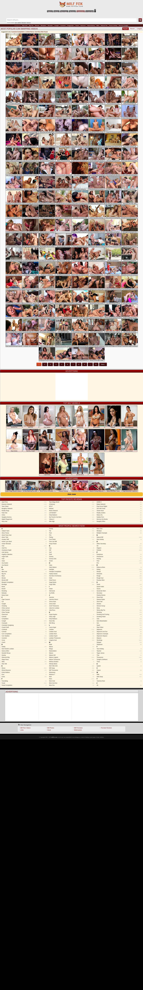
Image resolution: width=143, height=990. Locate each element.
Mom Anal (71, 681)
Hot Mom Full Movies (71, 576)
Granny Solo (71, 558)
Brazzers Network (24, 504)
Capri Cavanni (24, 599)
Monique (119, 531)
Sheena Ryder (119, 599)
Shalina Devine (119, 595)
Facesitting (24, 681)
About (49, 730)
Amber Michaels (24, 543)
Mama (71, 646)
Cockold (24, 616)
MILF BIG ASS (71, 666)
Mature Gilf (71, 655)
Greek (71, 561)
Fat (71, 531)
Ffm (71, 535)
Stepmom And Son (119, 631)
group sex (28, 22)
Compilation (24, 619)
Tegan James (119, 653)
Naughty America (24, 517)
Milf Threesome (71, 670)
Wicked (71, 508)
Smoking (119, 612)
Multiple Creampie (119, 533)
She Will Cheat (119, 508)
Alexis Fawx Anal (24, 535)
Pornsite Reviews (106, 728)
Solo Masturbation (119, 621)
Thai (119, 655)
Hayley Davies (71, 573)
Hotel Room (71, 580)
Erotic (24, 676)
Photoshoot (119, 556)
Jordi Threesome (71, 606)
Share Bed (119, 597)
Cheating (24, 606)
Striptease (119, 644)
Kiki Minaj (71, 623)
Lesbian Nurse (29, 32)
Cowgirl (56, 25)
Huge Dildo (71, 584)
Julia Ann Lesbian (71, 608)
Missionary (71, 672)
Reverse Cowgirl (123, 25)
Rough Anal (119, 578)
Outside (119, 550)
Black (24, 576)
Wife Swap (119, 676)
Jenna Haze (71, 601)
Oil (119, 546)
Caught (24, 603)
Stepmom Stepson (119, 636)
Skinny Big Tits (119, 610)
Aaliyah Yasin (24, 531)
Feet (71, 533)
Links (22, 730)
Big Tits (31, 25)
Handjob (71, 569)
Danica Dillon (24, 651)
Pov (119, 563)
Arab (24, 558)
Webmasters (78, 730)
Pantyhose (119, 554)
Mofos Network (71, 510)
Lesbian (71, 629)
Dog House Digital (119, 506)
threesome (24, 22)
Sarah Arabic (119, 586)
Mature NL (119, 515)
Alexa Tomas (24, 533)
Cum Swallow (24, 636)
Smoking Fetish (119, 616)
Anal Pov (24, 548)
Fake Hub (24, 513)
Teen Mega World (71, 502)
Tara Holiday (119, 649)
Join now (71, 494)
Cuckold (24, 631)
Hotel (71, 578)
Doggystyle (70, 25)
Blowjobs (43, 25)
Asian (24, 561)
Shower (119, 603)
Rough (119, 576)
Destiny (24, 655)
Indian (71, 588)
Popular (125, 28)
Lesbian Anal (71, 631)
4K (119, 685)
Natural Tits (104, 25)
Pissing (119, 558)
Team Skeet (24, 506)
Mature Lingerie (71, 657)
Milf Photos (50, 728)
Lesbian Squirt (71, 636)
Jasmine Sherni (71, 599)
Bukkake (24, 593)
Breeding (24, 591)
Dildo (24, 661)
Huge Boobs (71, 582)
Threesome (119, 657)
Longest (139, 28)
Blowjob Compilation (24, 582)
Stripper (119, 642)
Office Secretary (119, 543)
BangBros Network (24, 508)
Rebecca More (119, 567)
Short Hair (119, 601)
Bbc (24, 569)
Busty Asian (24, 595)
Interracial (71, 591)
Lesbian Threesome (71, 638)
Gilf (71, 550)
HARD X (119, 502)
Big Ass (24, 573)
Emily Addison (24, 672)
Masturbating (91, 25)
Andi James (24, 552)
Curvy (24, 640)
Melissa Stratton (71, 661)
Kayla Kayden (71, 614)
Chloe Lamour (24, 608)
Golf (71, 552)
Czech (24, 642)
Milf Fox (71, 4)
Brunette (50, 25)
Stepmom (119, 629)
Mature (71, 653)
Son (119, 623)
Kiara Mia (71, 621)
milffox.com (54, 737)
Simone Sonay (119, 606)
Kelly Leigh (71, 616)
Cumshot (63, 25)
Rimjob (119, 571)
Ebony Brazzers (24, 670)
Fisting (71, 537)
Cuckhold (24, 629)
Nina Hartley (119, 539)
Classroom (24, 614)
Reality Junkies (119, 513)
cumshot (19, 22)
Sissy (119, 608)
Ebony (24, 668)
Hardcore (83, 25)
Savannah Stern (119, 591)
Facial (77, 25)
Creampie (24, 623)
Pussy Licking (113, 25)
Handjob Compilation (71, 571)
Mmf (71, 676)
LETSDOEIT (71, 513)
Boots (24, 586)
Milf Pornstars (78, 728)
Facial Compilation (24, 685)
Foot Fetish (71, 539)
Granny (71, 556)
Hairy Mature (71, 567)
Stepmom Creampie (119, 634)
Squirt (119, 625)
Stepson (119, 638)
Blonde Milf (24, 580)
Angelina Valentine (24, 554)
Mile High (71, 521)
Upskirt (119, 666)
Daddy (24, 646)
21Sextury (71, 504)
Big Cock (24, 25)
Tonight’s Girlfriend (119, 659)
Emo (24, 674)
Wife (119, 674)
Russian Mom (119, 580)
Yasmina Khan (119, 681)
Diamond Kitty (24, 657)
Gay (71, 548)
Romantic (119, 573)
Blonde (37, 25)
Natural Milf (119, 537)
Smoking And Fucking (119, 614)
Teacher (119, 651)
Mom (71, 679)
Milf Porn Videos (25, 728)
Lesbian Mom (71, 634)
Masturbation (71, 651)
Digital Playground (24, 519)
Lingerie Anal (71, 640)
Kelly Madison (71, 515)
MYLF (71, 506)
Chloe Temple (24, 612)
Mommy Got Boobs (119, 519)
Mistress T (71, 674)
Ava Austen (24, 563)
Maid (71, 644)
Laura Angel (71, 627)
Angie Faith (24, 556)
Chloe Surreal (24, 610)
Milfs (98, 25)
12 (96, 364)
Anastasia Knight (24, 550)
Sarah (119, 584)
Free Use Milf (71, 541)
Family (71, 528)
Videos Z (71, 519)
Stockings (119, 640)
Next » (103, 364)
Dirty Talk (24, 664)
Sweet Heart (119, 510)
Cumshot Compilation (18, 32)
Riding (119, 569)
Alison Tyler (24, 537)
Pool (119, 561)
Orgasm (119, 548)
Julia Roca (71, 610)
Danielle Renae (24, 653)
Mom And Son (71, 683)
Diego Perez (24, 659)
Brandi (24, 588)
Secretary (119, 593)
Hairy (71, 565)
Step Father (119, 627)
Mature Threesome (71, 659)
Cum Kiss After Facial (41, 32)
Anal (24, 546)
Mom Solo (119, 528)
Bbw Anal (24, 571)
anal (16, 22)
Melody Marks (71, 664)
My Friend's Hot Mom (71, 517)
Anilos (24, 515)
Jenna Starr (71, 603)
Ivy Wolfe (71, 593)
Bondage (24, 584)
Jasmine (71, 597)
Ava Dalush (24, 565)
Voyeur (119, 670)
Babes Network (119, 504)
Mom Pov (71, 685)
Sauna (119, 588)
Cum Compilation (24, 634)
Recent (132, 28)
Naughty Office (119, 521)
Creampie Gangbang (24, 625)
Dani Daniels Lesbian (24, 649)
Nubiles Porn (119, 517)
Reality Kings (24, 510)
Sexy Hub (24, 521)
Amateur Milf (24, 539)
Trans (119, 661)
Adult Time (24, 502)
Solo (119, 619)
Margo (71, 649)
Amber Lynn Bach (24, 541)
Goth (71, 554)
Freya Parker (71, 543)
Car (24, 601)
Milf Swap (71, 668)
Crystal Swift (24, 627)
